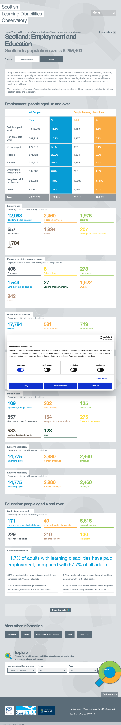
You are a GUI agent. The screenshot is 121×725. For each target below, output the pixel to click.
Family (73, 634)
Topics (54, 32)
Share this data (60, 609)
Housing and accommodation (49, 634)
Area (71, 664)
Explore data (107, 32)
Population (12, 634)
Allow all (95, 386)
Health (26, 634)
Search (107, 669)
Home (7, 32)
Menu (103, 12)
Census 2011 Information (21, 32)
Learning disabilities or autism (20, 664)
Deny (26, 386)
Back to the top (110, 693)
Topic (40, 664)
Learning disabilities (41, 32)
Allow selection (60, 386)
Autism (51, 59)
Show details (101, 378)
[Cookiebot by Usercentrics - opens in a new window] (101, 338)
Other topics (89, 634)
